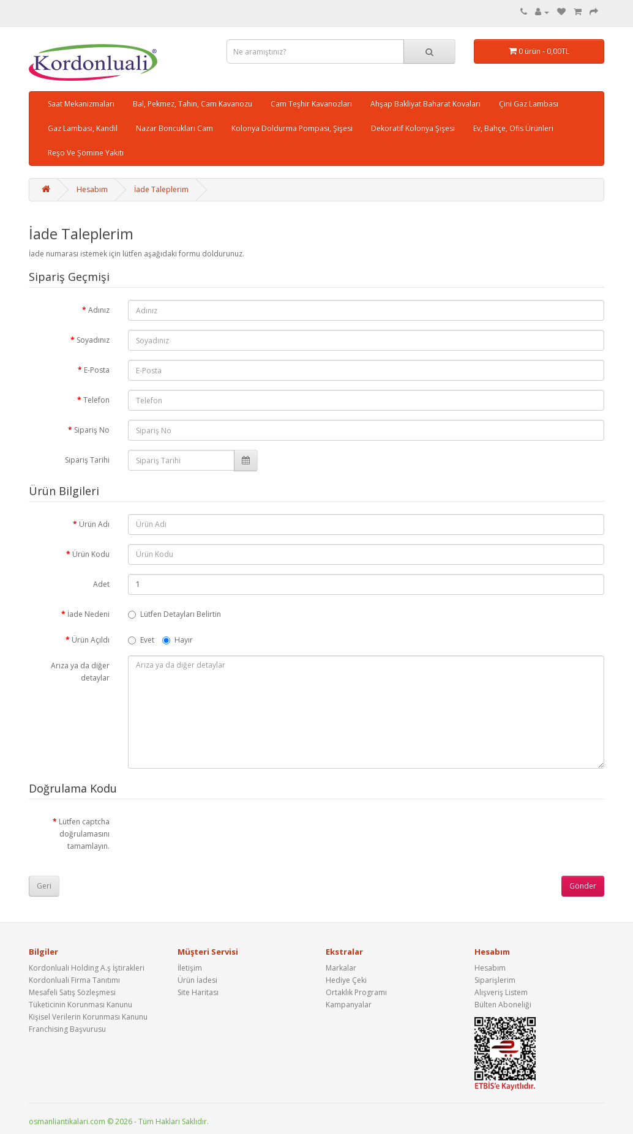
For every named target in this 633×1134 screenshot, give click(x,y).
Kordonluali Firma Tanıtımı (74, 980)
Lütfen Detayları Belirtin (174, 614)
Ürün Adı (94, 524)
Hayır (177, 640)
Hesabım (92, 189)
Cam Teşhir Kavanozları (311, 104)
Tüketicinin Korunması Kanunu (80, 1004)
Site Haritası (198, 992)
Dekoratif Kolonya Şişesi (413, 128)
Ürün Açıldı (91, 640)
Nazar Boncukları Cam (174, 128)
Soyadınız (93, 340)
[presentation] (221, 835)
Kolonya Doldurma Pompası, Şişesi (292, 128)
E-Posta (97, 370)
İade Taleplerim (161, 189)
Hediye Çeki (346, 980)
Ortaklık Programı (356, 992)
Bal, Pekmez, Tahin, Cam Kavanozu (192, 104)
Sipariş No (92, 430)
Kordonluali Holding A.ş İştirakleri (86, 968)
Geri (44, 886)
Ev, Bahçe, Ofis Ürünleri (513, 128)
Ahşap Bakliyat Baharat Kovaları (425, 104)
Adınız (99, 310)
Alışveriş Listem (501, 992)
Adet (101, 584)
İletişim (190, 968)
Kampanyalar (349, 1004)
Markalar (341, 968)
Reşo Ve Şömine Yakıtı (86, 152)
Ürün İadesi (197, 980)
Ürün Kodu (91, 554)
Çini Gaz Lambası (528, 104)
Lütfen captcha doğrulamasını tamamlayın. (84, 833)
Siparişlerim (494, 980)
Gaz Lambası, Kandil (83, 128)
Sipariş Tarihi (87, 460)
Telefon (96, 400)
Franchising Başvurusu (67, 1029)
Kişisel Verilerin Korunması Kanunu (88, 1017)
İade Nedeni (88, 614)
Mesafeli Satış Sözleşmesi (72, 992)
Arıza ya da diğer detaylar (80, 671)
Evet (141, 640)
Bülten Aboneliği (502, 1004)
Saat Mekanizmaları (81, 104)
